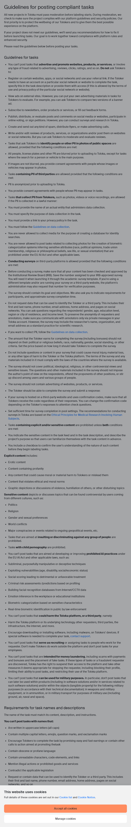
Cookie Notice (86, 797)
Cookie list (65, 797)
